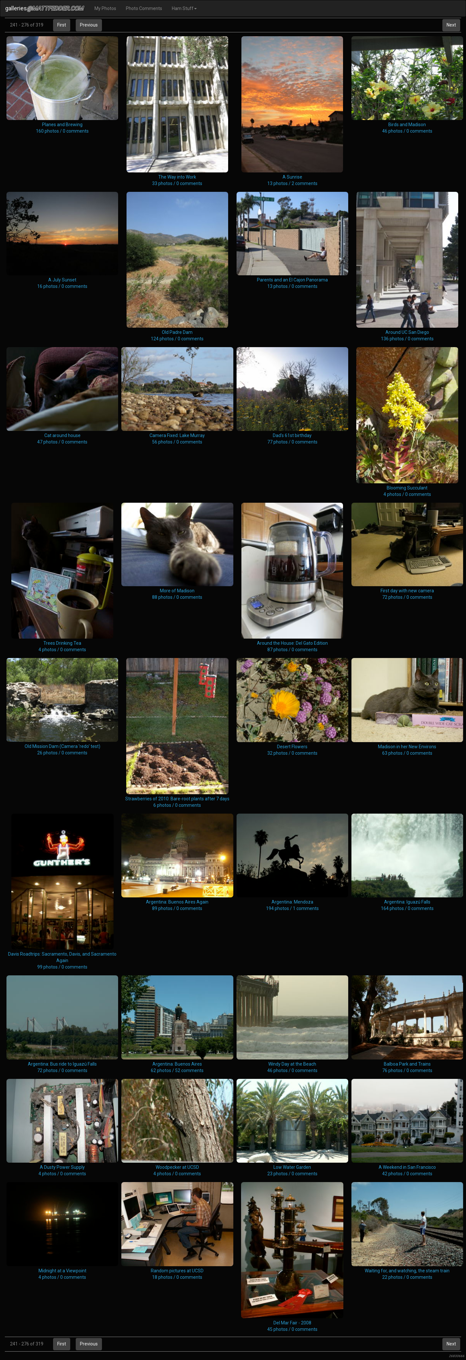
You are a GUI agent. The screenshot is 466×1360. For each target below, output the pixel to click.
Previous (89, 24)
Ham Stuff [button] (184, 8)
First (61, 24)
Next (451, 24)
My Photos (105, 8)
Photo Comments (144, 8)
